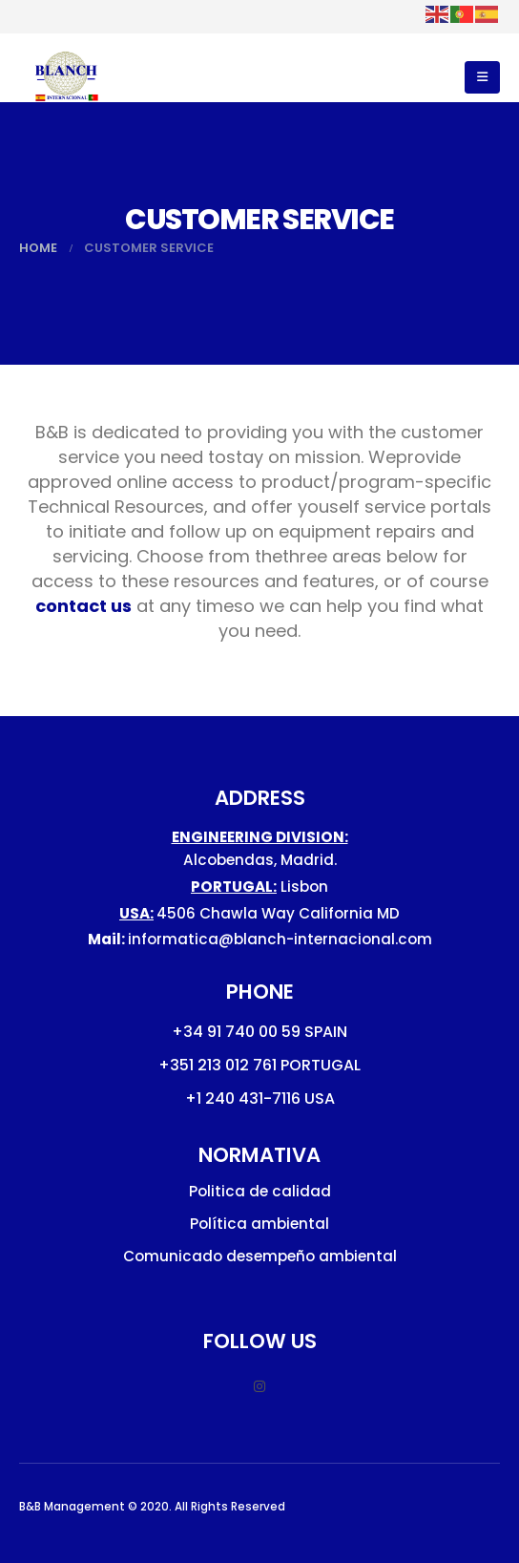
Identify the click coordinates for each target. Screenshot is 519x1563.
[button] (482, 77)
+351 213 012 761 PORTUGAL (259, 1065)
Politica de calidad (260, 1191)
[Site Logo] (66, 77)
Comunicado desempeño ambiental (260, 1256)
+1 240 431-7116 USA (260, 1098)
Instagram (259, 1386)
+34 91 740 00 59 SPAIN (259, 1032)
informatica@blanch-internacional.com (280, 939)
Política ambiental (259, 1224)
